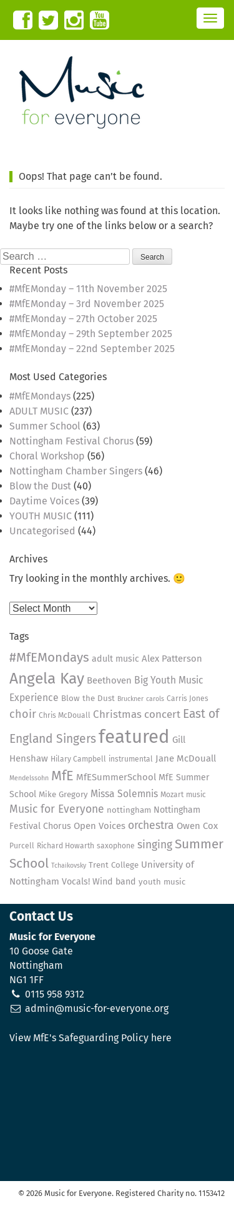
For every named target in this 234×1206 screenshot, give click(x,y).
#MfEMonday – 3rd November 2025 (86, 304)
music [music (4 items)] (196, 794)
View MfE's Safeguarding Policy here (90, 1038)
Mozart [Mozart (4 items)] (171, 794)
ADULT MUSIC (39, 411)
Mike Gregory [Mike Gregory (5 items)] (63, 795)
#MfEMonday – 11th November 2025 (88, 289)
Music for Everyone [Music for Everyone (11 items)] (56, 809)
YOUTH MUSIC (40, 516)
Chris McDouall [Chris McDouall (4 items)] (64, 715)
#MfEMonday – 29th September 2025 (90, 334)
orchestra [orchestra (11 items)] (151, 825)
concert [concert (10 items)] (162, 714)
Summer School (44, 426)
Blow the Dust (40, 486)
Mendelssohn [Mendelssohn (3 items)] (29, 778)
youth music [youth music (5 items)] (162, 882)
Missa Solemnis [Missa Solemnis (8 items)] (124, 794)
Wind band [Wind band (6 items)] (114, 881)
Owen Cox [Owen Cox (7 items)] (197, 825)
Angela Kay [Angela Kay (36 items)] (46, 678)
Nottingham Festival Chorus (71, 441)
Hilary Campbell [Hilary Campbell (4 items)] (78, 759)
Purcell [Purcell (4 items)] (21, 845)
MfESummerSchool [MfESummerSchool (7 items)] (116, 777)
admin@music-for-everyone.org (96, 1008)
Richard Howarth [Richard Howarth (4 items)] (65, 845)
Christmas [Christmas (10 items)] (117, 714)
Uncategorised (42, 531)
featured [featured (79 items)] (134, 737)
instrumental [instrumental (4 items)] (131, 759)
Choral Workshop (47, 456)
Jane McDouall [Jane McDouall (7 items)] (185, 758)
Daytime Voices (44, 501)
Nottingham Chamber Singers (75, 471)
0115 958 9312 (54, 994)
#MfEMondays (40, 396)
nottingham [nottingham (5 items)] (129, 810)
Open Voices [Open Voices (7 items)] (99, 825)
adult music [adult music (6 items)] (115, 659)
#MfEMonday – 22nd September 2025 (92, 349)
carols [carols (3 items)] (155, 699)
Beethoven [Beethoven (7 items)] (109, 680)
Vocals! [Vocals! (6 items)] (76, 881)
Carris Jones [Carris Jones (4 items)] (187, 698)
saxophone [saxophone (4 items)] (116, 845)
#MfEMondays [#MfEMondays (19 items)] (49, 657)
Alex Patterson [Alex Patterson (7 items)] (172, 658)
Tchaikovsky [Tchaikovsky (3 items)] (68, 865)
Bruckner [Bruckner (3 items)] (130, 699)
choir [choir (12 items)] (22, 714)
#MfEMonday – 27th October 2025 (83, 319)
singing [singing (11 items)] (154, 844)
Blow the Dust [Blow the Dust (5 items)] (88, 699)
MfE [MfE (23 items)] (62, 776)
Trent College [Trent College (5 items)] (114, 865)
